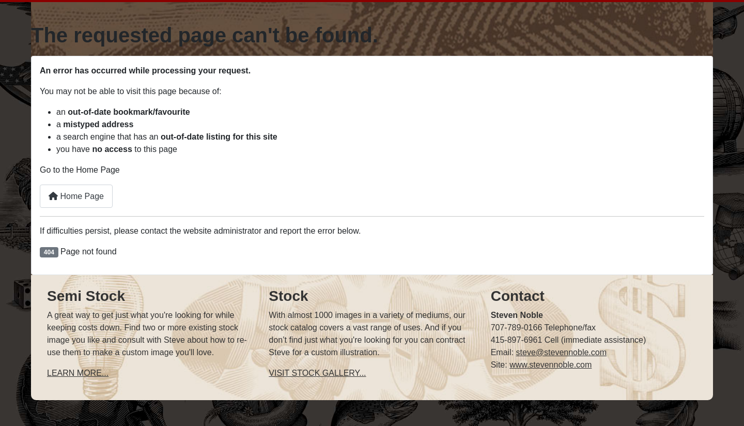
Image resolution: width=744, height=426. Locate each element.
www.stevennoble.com (550, 364)
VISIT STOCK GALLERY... (317, 373)
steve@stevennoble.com (561, 352)
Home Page (76, 196)
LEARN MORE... (78, 373)
